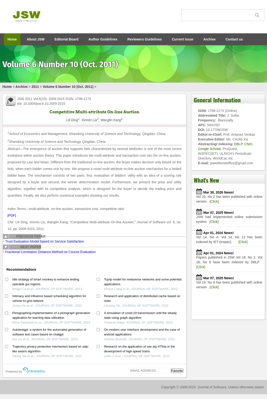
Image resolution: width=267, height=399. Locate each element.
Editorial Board (66, 39)
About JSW (36, 39)
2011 (35, 87)
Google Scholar (209, 149)
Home (12, 39)
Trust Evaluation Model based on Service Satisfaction (44, 241)
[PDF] (12, 215)
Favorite (177, 371)
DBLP (238, 144)
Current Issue (182, 39)
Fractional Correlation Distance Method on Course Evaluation (50, 252)
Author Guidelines (102, 39)
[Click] (214, 201)
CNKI (248, 144)
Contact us (234, 39)
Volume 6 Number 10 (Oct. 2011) (68, 87)
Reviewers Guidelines (144, 39)
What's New (206, 180)
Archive (209, 39)
